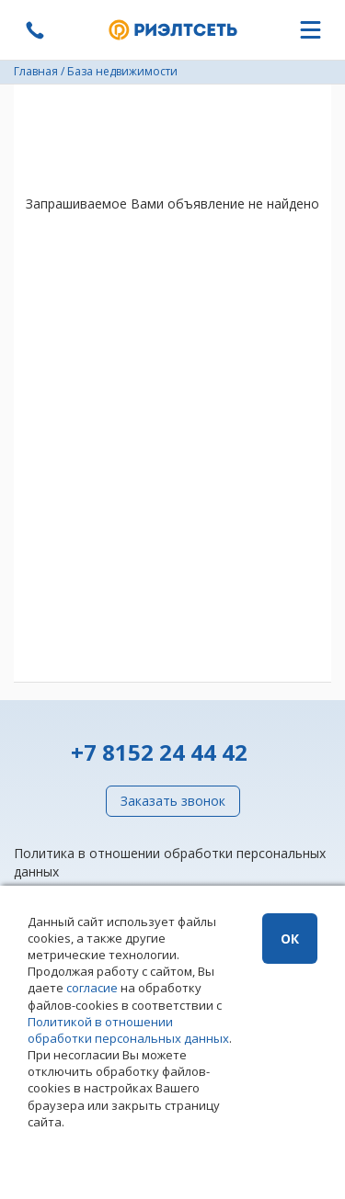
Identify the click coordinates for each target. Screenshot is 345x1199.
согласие (92, 987)
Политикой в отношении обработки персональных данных (128, 1029)
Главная (36, 71)
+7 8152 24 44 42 (159, 752)
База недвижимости (122, 71)
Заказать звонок (173, 800)
